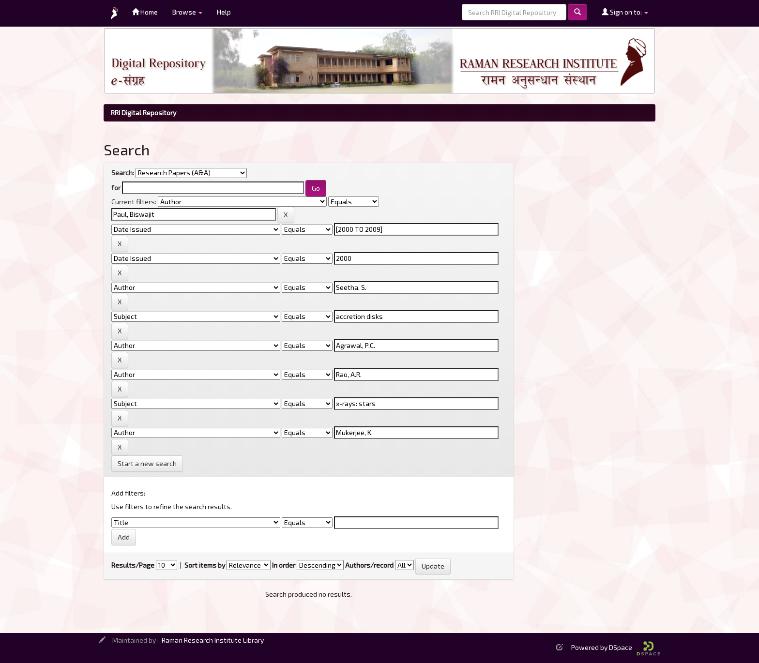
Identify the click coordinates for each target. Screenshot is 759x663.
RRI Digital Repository (143, 112)
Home (145, 12)
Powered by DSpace (615, 647)
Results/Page (132, 565)
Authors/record (369, 565)
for (116, 187)
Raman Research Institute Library (213, 640)
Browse (187, 12)
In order (283, 565)
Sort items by (204, 565)
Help (224, 12)
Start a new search (147, 463)
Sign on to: (625, 12)
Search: (122, 172)
